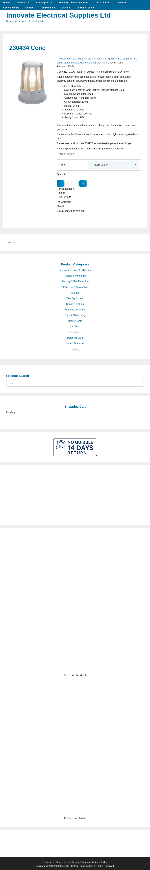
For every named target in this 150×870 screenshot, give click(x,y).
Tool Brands (75, 331)
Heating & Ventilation (75, 275)
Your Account (102, 2)
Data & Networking (75, 314)
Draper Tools (75, 320)
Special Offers (11, 7)
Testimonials (47, 7)
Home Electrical (75, 342)
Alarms (75, 292)
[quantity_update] (71, 182)
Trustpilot (11, 241)
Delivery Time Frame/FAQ (73, 2)
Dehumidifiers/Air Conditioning (75, 269)
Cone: (62, 164)
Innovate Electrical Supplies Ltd (58, 15)
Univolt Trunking (75, 303)
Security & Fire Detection (75, 280)
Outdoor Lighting (96, 62)
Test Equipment (74, 297)
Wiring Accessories (75, 309)
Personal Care (75, 337)
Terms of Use (63, 861)
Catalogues (46, 2)
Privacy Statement (81, 861)
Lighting (110, 58)
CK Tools (75, 325)
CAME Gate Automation (75, 286)
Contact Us (48, 861)
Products (24, 2)
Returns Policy (99, 861)
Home (6, 2)
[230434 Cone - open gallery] (32, 104)
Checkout (121, 2)
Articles (65, 7)
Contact (29, 7)
